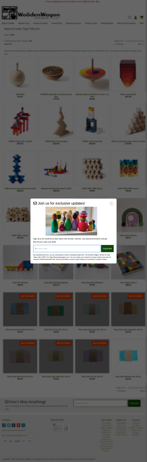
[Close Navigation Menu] (112, 203)
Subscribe (107, 248)
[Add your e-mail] (66, 248)
